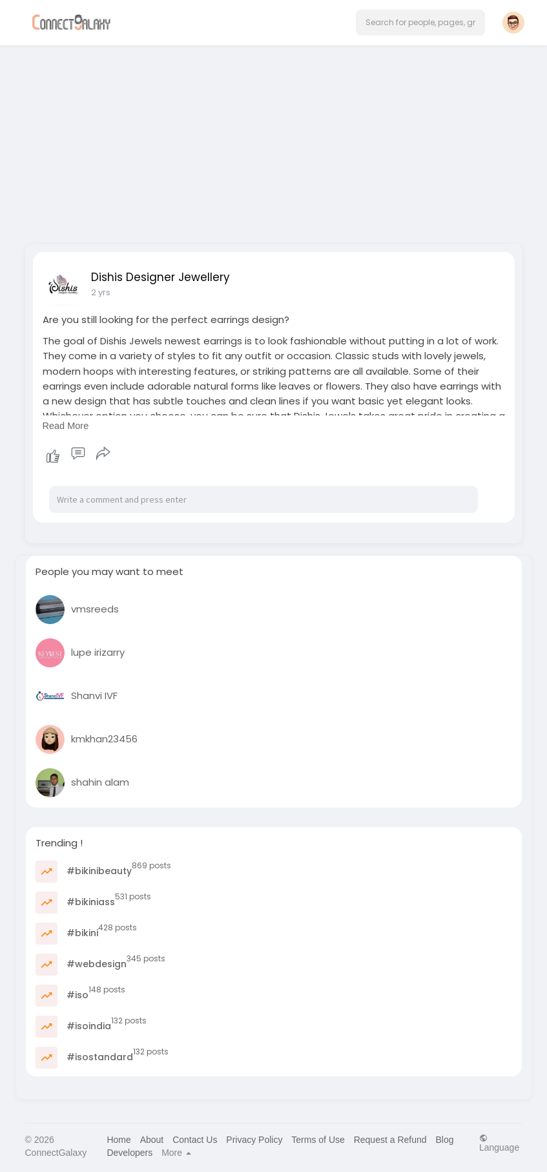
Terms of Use (317, 1140)
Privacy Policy (254, 1140)
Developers (129, 1152)
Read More (66, 426)
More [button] (176, 1152)
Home (118, 1140)
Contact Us (194, 1140)
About (152, 1140)
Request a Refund (390, 1140)
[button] (420, 23)
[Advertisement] (273, 140)
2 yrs (100, 292)
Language (499, 1142)
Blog (444, 1140)
